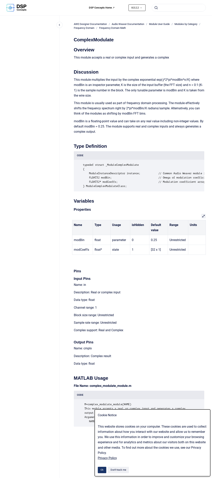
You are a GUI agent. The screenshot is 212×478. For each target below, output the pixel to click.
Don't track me (118, 469)
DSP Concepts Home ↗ (102, 7)
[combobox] (179, 7)
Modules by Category (186, 24)
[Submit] (156, 8)
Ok (102, 469)
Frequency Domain (84, 27)
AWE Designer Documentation (90, 24)
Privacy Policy (107, 458)
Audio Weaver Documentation (128, 24)
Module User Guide (159, 24)
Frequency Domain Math (112, 27)
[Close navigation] (59, 25)
